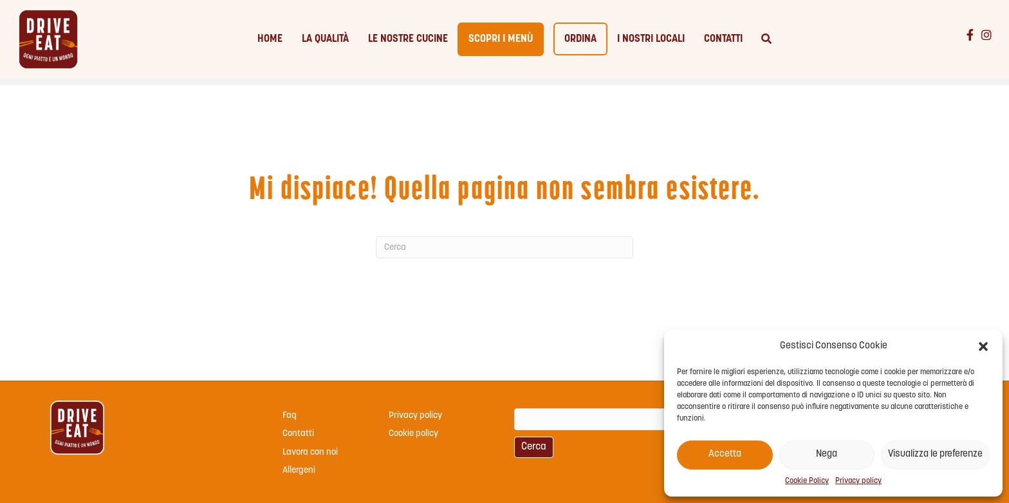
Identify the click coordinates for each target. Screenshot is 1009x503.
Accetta (724, 454)
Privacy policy (858, 481)
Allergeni (298, 470)
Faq (289, 416)
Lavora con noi (310, 452)
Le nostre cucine (408, 43)
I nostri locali (651, 43)
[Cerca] (762, 43)
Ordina (580, 43)
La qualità (325, 43)
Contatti (723, 43)
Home (269, 43)
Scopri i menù (500, 43)
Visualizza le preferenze (935, 454)
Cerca (533, 447)
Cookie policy (413, 434)
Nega (826, 454)
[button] (983, 346)
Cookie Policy (807, 481)
